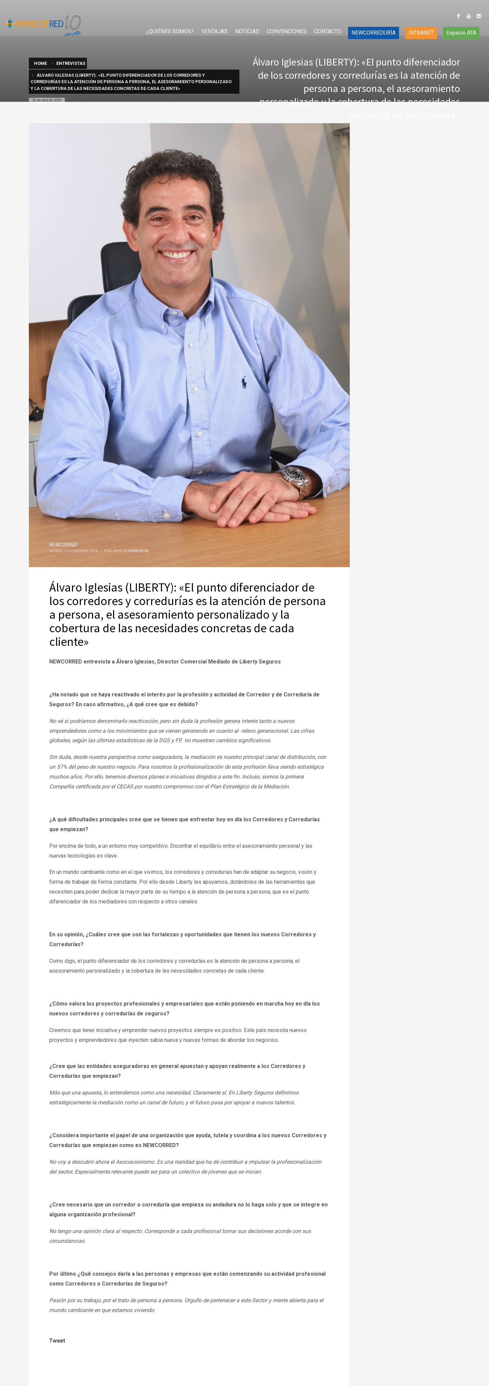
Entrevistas (138, 551)
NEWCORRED (63, 544)
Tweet (57, 1340)
